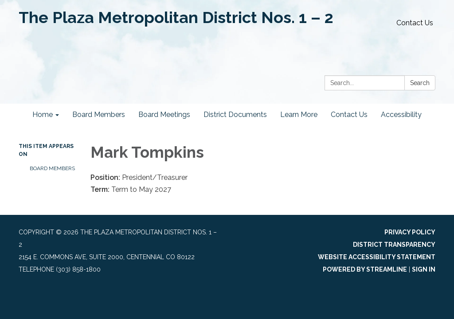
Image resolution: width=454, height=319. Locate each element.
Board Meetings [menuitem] (164, 114)
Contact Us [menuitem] (349, 114)
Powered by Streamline (365, 269)
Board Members (52, 168)
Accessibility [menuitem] (401, 114)
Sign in (423, 269)
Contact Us (414, 23)
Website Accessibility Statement (376, 257)
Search (420, 82)
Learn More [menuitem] (298, 114)
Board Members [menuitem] (98, 114)
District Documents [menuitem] (235, 114)
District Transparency (394, 244)
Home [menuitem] (42, 114)
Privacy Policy (409, 232)
